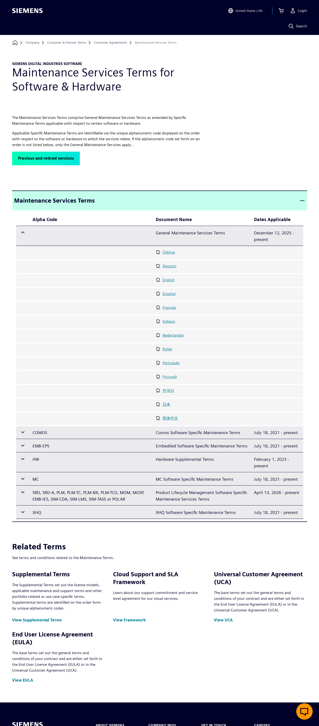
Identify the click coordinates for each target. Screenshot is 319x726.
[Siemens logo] (27, 10)
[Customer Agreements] (110, 42)
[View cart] (281, 11)
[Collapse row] (23, 233)
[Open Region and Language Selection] (245, 11)
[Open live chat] (304, 711)
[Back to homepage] (15, 43)
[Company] (32, 42)
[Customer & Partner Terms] (66, 42)
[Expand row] (23, 432)
